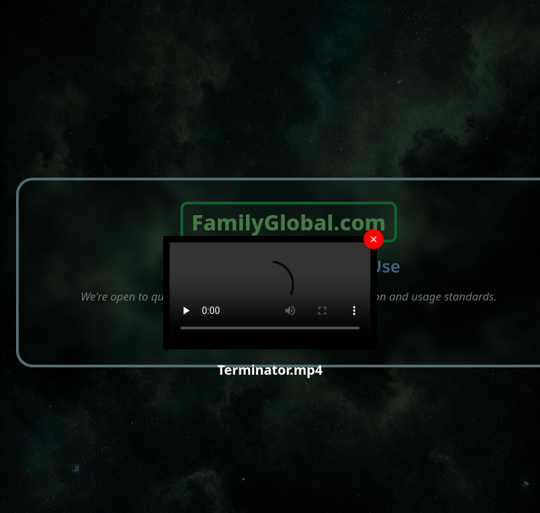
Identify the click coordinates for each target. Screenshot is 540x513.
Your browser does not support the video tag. (270, 292)
